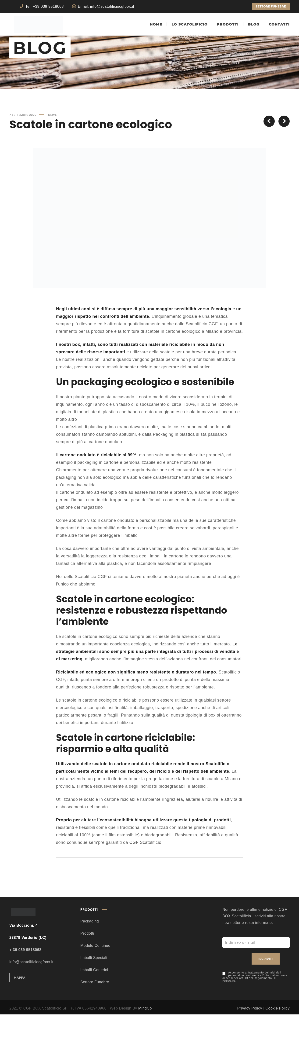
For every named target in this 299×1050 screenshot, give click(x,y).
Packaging (89, 957)
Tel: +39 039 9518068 (44, 6)
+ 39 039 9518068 (25, 985)
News (52, 150)
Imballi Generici (94, 1005)
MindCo (145, 1044)
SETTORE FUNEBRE (271, 6)
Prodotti (87, 969)
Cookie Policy (278, 1044)
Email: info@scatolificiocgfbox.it (106, 6)
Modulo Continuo (95, 981)
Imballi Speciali (93, 993)
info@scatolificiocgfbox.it (31, 997)
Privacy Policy (249, 1044)
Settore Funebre (94, 1018)
